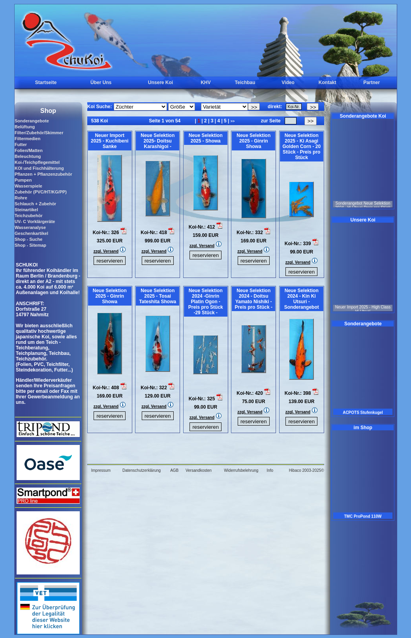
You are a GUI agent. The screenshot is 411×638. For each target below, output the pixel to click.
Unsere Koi (160, 82)
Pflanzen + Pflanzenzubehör (43, 174)
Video (288, 82)
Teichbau (245, 82)
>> (233, 121)
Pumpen (23, 180)
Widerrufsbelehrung (241, 470)
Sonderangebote (32, 120)
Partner (371, 82)
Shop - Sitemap (30, 245)
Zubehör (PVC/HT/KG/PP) (41, 192)
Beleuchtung (28, 156)
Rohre (21, 197)
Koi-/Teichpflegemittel (37, 162)
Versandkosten (199, 470)
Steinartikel (26, 209)
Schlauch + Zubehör (35, 203)
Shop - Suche (28, 239)
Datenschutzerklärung (141, 470)
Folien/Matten (29, 150)
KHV (205, 82)
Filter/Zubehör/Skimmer (39, 132)
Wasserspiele (28, 186)
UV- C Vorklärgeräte (35, 221)
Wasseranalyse (30, 227)
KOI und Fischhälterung (39, 168)
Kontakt (327, 82)
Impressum (101, 470)
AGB (174, 470)
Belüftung (25, 126)
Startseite (46, 82)
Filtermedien (27, 138)
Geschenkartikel (31, 233)
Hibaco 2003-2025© (306, 470)
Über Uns (100, 82)
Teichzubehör (29, 215)
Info (269, 470)
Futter (21, 144)
